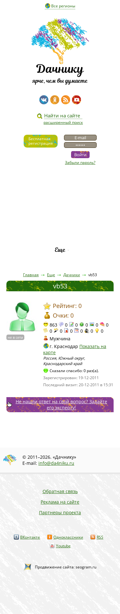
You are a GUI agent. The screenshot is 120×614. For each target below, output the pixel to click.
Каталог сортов (60, 228)
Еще (60, 250)
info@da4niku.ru (56, 463)
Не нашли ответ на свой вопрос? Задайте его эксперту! (61, 404)
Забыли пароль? (80, 162)
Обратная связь (60, 491)
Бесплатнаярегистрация (40, 141)
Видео (60, 184)
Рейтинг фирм (60, 239)
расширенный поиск (63, 122)
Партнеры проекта (60, 512)
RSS (100, 537)
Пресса (60, 206)
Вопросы (60, 217)
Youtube (63, 546)
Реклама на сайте (60, 502)
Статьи (60, 195)
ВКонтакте (30, 537)
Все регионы (63, 6)
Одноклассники (68, 537)
